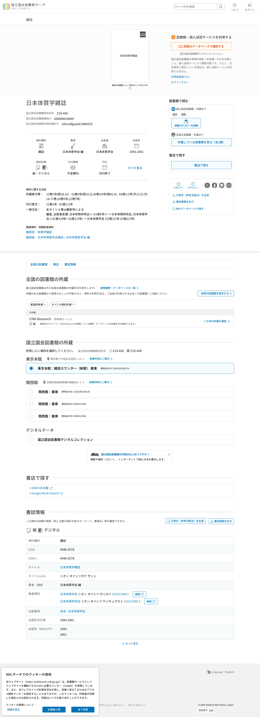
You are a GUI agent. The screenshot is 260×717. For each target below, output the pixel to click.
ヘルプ (235, 6)
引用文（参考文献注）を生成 (190, 195)
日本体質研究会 (70, 601)
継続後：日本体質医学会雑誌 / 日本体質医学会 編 (58, 237)
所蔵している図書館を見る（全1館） (202, 142)
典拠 (139, 594)
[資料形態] (62, 304)
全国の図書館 (38, 264)
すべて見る (135, 168)
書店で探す (201, 165)
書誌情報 (70, 264)
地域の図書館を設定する (217, 293)
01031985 (131, 601)
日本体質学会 (68, 594)
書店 (56, 264)
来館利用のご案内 (101, 359)
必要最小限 (54, 709)
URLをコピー (193, 185)
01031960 (120, 594)
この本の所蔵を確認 (217, 321)
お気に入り (178, 185)
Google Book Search (47, 493)
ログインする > (179, 82)
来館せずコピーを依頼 (186, 123)
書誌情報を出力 (183, 202)
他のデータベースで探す (188, 209)
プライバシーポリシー (111, 705)
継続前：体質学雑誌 (39, 232)
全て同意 (83, 709)
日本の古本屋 (42, 488)
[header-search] (199, 6)
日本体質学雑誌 (70, 567)
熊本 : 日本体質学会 (72, 611)
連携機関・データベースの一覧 (120, 288)
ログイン (250, 6)
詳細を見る (13, 709)
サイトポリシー (137, 705)
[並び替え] (38, 304)
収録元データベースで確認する (201, 46)
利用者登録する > (181, 77)
